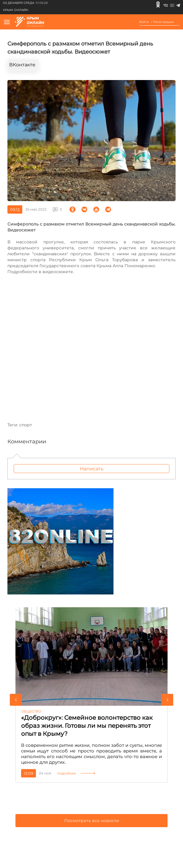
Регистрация (163, 22)
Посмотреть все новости (91, 820)
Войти (144, 22)
